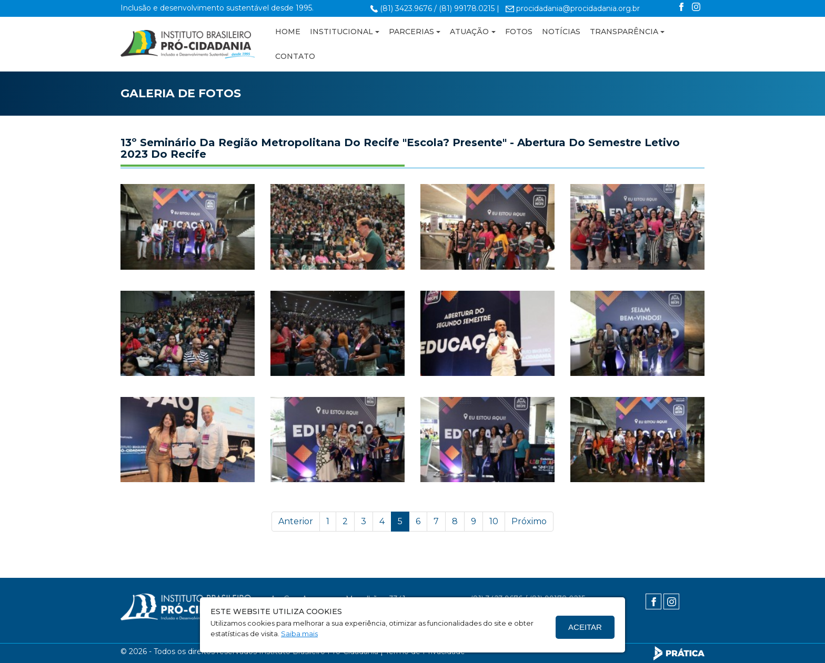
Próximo (529, 521)
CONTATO (295, 56)
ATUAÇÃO (469, 31)
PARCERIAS (411, 31)
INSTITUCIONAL (341, 31)
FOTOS (518, 31)
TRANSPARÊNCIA (624, 31)
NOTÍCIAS (561, 31)
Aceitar (585, 627)
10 (493, 521)
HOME (287, 31)
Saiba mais (299, 633)
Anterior (295, 521)
